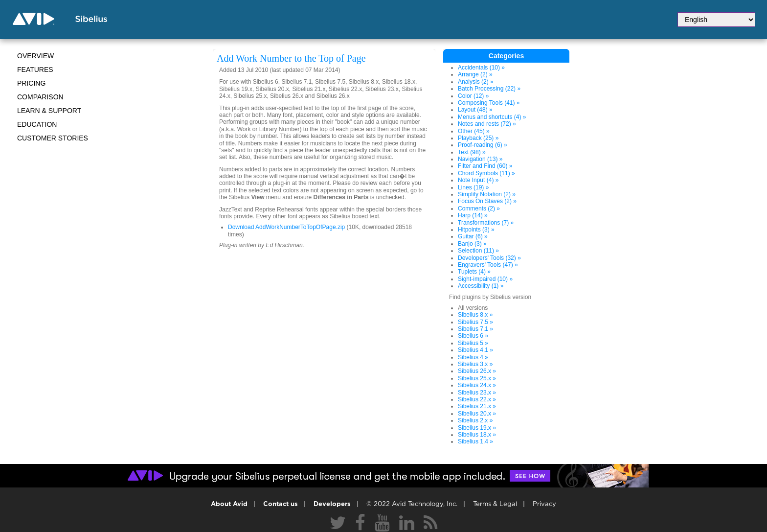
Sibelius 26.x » (477, 371)
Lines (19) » (473, 187)
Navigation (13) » (480, 159)
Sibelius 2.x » (475, 420)
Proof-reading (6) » (482, 144)
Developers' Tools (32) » (489, 257)
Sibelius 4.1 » (475, 350)
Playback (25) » (478, 138)
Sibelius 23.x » (477, 392)
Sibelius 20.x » (477, 413)
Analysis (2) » (476, 81)
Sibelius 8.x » (475, 314)
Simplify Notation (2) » (487, 194)
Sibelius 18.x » (477, 434)
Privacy (544, 504)
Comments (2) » (479, 208)
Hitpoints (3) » (476, 229)
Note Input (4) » (478, 180)
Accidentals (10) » (481, 67)
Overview (35, 56)
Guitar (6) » (473, 236)
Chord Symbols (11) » (486, 173)
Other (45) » (474, 131)
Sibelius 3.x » (475, 364)
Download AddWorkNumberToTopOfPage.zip (286, 227)
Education (37, 124)
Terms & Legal (495, 504)
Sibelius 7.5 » (475, 322)
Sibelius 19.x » (477, 427)
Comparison (40, 97)
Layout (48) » (475, 109)
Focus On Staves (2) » (487, 201)
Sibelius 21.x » (477, 406)
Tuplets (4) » (474, 271)
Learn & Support (49, 111)
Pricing (31, 83)
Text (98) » (472, 152)
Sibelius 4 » (473, 357)
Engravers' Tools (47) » (488, 264)
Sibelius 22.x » (477, 399)
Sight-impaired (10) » (485, 279)
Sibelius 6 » (473, 335)
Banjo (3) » (472, 243)
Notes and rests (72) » (487, 123)
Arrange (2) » (475, 74)
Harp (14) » (473, 215)
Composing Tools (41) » (489, 102)
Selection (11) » (478, 250)
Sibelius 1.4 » (475, 441)
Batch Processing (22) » (489, 88)
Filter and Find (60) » (485, 165)
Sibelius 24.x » (477, 385)
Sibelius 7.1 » (475, 328)
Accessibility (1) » (480, 285)
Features (35, 69)
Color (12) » (473, 96)
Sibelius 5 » (473, 343)
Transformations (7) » (486, 222)
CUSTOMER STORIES (52, 138)
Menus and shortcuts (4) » (492, 117)
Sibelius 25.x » (477, 378)
